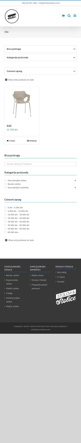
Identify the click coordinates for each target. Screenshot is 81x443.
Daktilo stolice (12, 288)
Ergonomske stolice (12, 282)
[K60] (22, 104)
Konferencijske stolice (13, 300)
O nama (61, 277)
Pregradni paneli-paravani (40, 287)
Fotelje (9, 293)
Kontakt (60, 281)
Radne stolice (12, 306)
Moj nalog (61, 272)
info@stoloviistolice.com (49, 3)
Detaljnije (33, 141)
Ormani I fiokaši (39, 280)
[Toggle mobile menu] (75, 15)
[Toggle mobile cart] (63, 15)
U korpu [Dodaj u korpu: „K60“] (12, 141)
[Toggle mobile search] (69, 15)
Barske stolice (12, 275)
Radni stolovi (38, 275)
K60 (9, 125)
